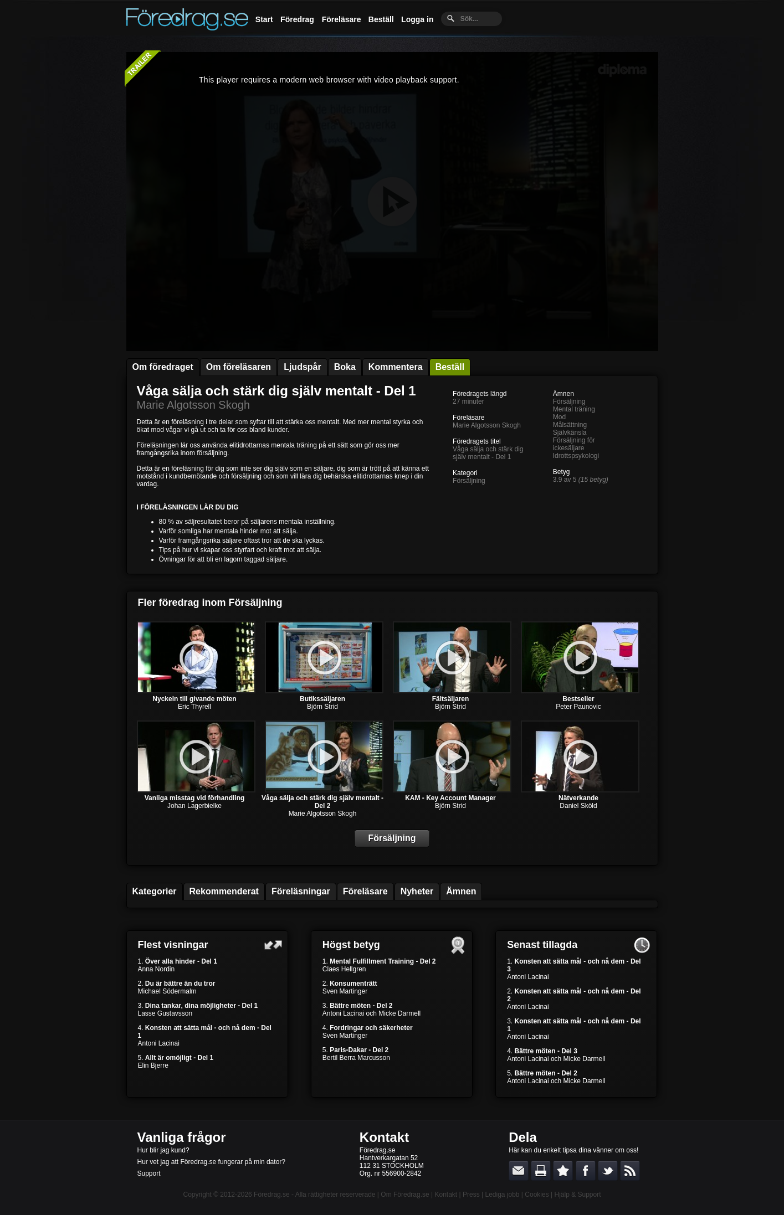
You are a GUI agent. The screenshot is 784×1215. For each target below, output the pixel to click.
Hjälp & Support (577, 1194)
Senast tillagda (542, 944)
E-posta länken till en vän (519, 1171)
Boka (345, 367)
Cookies (537, 1194)
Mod (559, 417)
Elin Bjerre (153, 1065)
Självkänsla (570, 432)
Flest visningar (173, 944)
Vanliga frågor (181, 1137)
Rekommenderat (224, 891)
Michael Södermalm (167, 991)
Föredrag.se (272, 1194)
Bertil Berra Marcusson (356, 1058)
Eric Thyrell (194, 707)
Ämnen (461, 891)
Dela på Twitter (608, 1171)
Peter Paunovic (578, 707)
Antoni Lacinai (159, 1043)
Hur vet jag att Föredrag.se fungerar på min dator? (211, 1162)
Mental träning (574, 409)
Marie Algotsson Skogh (193, 405)
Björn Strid (322, 707)
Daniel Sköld (578, 806)
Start (264, 19)
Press (471, 1194)
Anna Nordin (156, 969)
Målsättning (570, 425)
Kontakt (384, 1137)
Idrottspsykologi (576, 456)
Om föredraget (162, 367)
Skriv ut (541, 1171)
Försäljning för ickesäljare (574, 444)
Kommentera (395, 367)
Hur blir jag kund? (163, 1150)
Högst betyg (351, 944)
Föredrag (297, 19)
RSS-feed (630, 1171)
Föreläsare (341, 19)
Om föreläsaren (238, 367)
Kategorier (154, 891)
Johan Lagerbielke (194, 806)
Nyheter (417, 891)
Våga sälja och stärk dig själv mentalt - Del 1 (276, 390)
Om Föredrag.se (405, 1194)
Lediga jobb (502, 1194)
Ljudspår (302, 367)
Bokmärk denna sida (563, 1171)
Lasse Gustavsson (165, 1013)
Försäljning (469, 481)
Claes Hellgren (344, 969)
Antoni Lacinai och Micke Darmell (371, 1013)
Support (149, 1173)
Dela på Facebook (586, 1171)
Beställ (381, 19)
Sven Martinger (344, 991)
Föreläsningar (300, 891)
